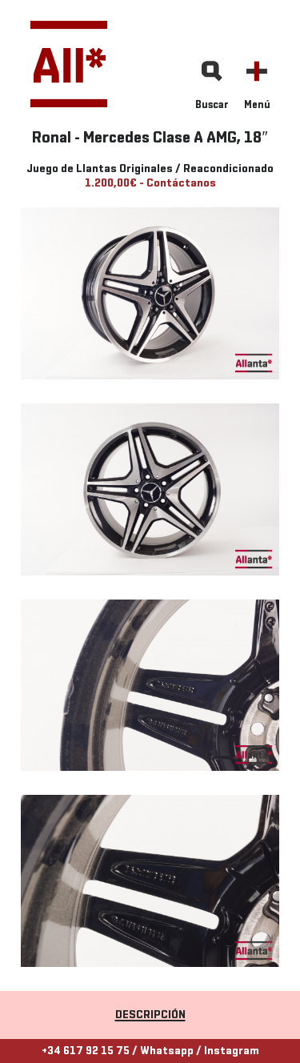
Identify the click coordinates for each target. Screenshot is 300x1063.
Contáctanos (181, 184)
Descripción (150, 1015)
